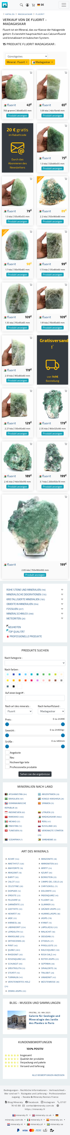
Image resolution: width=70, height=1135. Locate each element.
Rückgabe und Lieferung (34, 1093)
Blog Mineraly (14, 1102)
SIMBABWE (49, 839)
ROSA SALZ (48, 954)
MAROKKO (16, 816)
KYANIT (46, 922)
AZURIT (46, 872)
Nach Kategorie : (13, 657)
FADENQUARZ (49, 895)
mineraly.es (54, 1119)
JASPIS (46, 918)
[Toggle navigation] (64, 5)
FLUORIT (47, 899)
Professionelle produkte (24, 636)
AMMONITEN (49, 863)
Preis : (8, 719)
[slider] (7, 724)
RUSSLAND (49, 826)
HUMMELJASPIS (50, 913)
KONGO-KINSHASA (53, 798)
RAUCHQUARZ (50, 950)
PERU (46, 821)
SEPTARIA (48, 963)
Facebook (31, 1102)
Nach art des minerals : (17, 706)
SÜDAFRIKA (15, 839)
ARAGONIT (14, 872)
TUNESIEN (15, 830)
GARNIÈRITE (16, 904)
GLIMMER (47, 904)
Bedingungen (11, 1090)
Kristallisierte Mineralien (26, 599)
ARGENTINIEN (50, 794)
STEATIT (14, 972)
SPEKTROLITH (16, 968)
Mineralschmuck (20, 613)
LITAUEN (48, 812)
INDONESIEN (17, 812)
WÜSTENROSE (50, 981)
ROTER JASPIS (50, 959)
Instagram (48, 1102)
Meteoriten (16, 618)
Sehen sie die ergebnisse (35, 774)
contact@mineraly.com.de (40, 1105)
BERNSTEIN (48, 877)
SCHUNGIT (15, 963)
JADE (12, 918)
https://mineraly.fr (35, 1109)
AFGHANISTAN (18, 794)
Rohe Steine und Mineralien (26, 589)
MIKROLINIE (16, 936)
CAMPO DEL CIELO (52, 881)
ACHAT (13, 858)
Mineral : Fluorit (17, 62)
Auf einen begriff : (14, 692)
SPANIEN (48, 803)
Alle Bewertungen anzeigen (48, 1075)
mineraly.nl (15, 1124)
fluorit (9, 105)
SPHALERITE (49, 968)
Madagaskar (25, 14)
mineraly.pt (35, 1124)
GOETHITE (15, 909)
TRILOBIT (47, 972)
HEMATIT (14, 913)
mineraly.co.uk (42, 1115)
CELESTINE (15, 886)
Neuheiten (14, 627)
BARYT (13, 877)
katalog (10, 14)
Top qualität (16, 631)
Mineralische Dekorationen (26, 594)
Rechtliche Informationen (33, 1090)
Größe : (9, 741)
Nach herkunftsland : (49, 706)
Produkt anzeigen (17, 115)
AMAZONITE (49, 858)
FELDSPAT (14, 899)
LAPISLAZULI (49, 927)
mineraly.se (55, 1124)
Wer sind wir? (11, 1093)
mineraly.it (35, 1119)
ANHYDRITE (15, 868)
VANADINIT (48, 977)
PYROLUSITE (49, 945)
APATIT (46, 868)
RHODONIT (15, 954)
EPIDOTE (14, 895)
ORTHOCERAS (16, 940)
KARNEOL (14, 922)
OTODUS (47, 940)
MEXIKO (14, 821)
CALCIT (13, 881)
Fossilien (15, 608)
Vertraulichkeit (56, 1090)
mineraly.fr (21, 1115)
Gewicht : (10, 730)
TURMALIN (15, 977)
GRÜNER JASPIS (50, 909)
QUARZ (14, 950)
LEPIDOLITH (15, 931)
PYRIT (13, 945)
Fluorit (40, 14)
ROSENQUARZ (16, 959)
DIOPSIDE (14, 890)
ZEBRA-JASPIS (17, 991)
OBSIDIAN (47, 936)
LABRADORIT (17, 927)
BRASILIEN (16, 798)
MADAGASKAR (52, 816)
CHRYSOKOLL (49, 886)
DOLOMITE (48, 890)
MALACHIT (48, 931)
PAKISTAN (15, 826)
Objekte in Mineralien (22, 604)
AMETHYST (16, 863)
